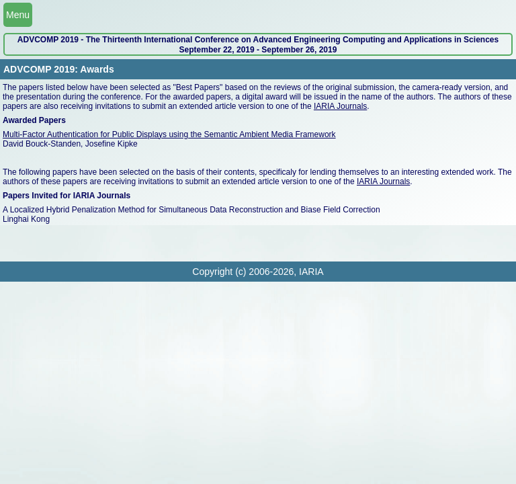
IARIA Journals (340, 106)
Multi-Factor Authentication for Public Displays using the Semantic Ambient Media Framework (169, 134)
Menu (18, 14)
